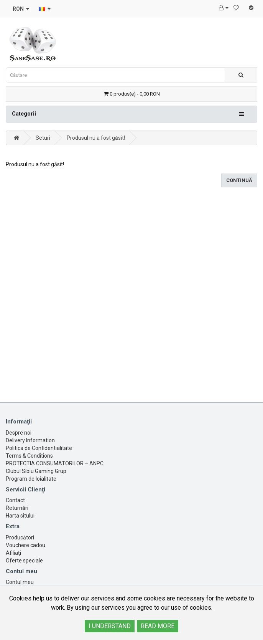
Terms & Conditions (29, 456)
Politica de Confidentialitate (39, 448)
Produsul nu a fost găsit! (96, 138)
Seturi (43, 138)
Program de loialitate (31, 479)
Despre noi (18, 433)
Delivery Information (30, 440)
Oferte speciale (24, 560)
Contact (15, 500)
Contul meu (20, 582)
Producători (20, 537)
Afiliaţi (13, 553)
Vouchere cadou (25, 545)
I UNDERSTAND (110, 626)
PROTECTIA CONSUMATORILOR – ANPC (55, 463)
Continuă (239, 180)
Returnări (17, 508)
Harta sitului (20, 516)
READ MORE (157, 626)
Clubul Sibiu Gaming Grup (36, 471)
